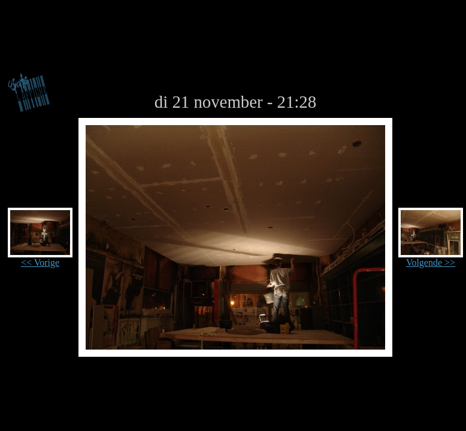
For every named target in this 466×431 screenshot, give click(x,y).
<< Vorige (40, 258)
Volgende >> (430, 258)
